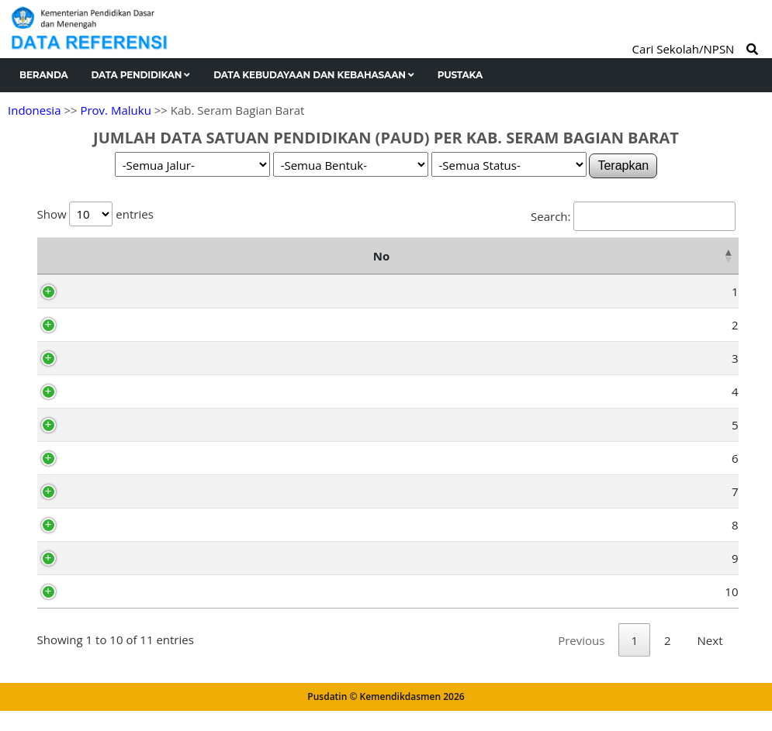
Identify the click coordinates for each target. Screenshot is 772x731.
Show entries (95, 214)
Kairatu (109, 291)
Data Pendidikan (141, 75)
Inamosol (115, 458)
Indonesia (34, 110)
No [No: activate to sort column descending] (53, 256)
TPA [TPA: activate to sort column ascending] (573, 256)
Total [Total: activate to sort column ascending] (703, 256)
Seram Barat (124, 325)
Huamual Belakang (141, 558)
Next (710, 660)
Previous (581, 660)
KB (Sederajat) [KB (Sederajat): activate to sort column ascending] (480, 256)
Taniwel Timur (128, 525)
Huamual (115, 391)
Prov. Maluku (115, 110)
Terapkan (623, 165)
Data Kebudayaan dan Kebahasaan (313, 75)
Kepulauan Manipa (141, 591)
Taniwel (110, 358)
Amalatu (112, 425)
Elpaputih (115, 491)
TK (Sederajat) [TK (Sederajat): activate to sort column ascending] (341, 256)
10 (74, 591)
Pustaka (460, 75)
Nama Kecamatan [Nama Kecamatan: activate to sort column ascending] (168, 256)
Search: (633, 216)
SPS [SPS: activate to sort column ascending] (635, 256)
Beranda (43, 75)
